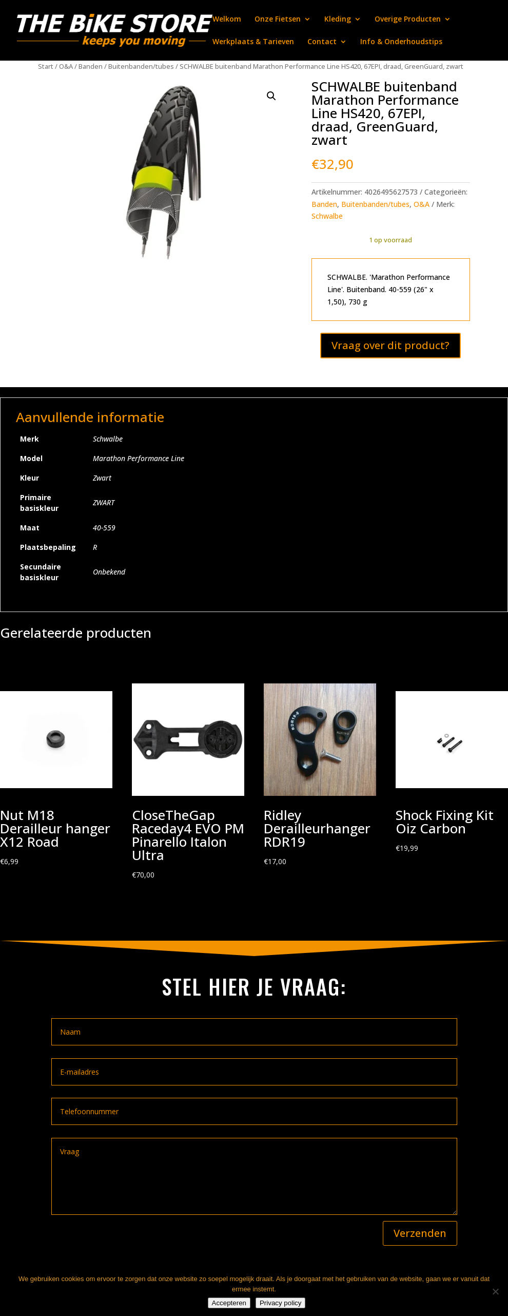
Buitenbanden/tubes (141, 66)
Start (45, 66)
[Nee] (495, 1291)
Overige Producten (408, 19)
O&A (66, 66)
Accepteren (229, 1303)
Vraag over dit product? (390, 345)
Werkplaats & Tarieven (253, 42)
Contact (322, 42)
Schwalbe (327, 216)
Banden (91, 66)
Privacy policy (280, 1303)
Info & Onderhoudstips (401, 42)
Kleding (337, 19)
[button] (271, 96)
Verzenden (420, 1233)
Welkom (226, 19)
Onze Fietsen (278, 19)
